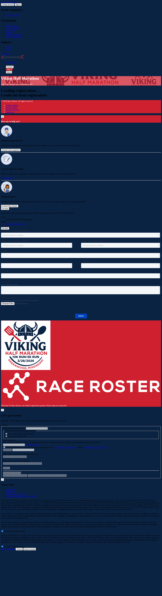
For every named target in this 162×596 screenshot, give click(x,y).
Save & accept (29, 549)
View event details (13, 28)
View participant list (14, 37)
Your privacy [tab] (11, 489)
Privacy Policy (12, 108)
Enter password (9, 440)
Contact (9, 47)
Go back (5, 209)
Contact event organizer (11, 150)
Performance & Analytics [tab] (16, 494)
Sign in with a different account (15, 475)
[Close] (2, 116)
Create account (7, 4)
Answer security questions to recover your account (47, 475)
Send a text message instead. (15, 457)
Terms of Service (12, 110)
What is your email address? (14, 428)
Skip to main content (9, 2)
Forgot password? (32, 445)
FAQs (8, 49)
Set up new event (13, 15)
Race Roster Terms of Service (95, 447)
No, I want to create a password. (21, 434)
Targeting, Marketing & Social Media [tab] (21, 496)
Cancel (19, 549)
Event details (11, 62)
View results (11, 30)
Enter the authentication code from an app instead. (22, 463)
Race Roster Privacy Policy (65, 447)
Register (9, 32)
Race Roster (6, 54)
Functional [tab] (10, 492)
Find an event (11, 26)
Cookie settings (12, 105)
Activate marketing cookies (13, 547)
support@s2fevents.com (15, 224)
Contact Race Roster (9, 206)
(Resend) (7, 450)
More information (8, 549)
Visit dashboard (7, 178)
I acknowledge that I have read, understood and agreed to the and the (56, 447)
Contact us (10, 112)
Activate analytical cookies (13, 531)
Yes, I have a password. (17, 436)
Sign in (18, 4)
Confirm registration (14, 35)
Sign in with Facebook (12, 473)
